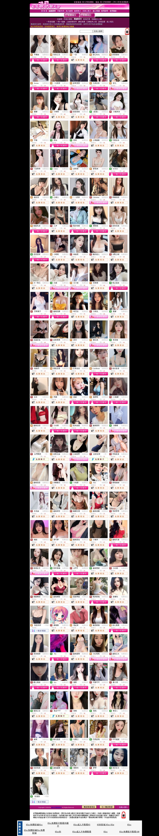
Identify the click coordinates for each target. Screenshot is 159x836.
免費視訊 (45, 55)
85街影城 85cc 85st (105, 825)
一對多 (46, 625)
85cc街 (58, 832)
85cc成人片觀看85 (81, 825)
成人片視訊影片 (56, 807)
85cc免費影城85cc (34, 825)
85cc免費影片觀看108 (129, 832)
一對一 (125, 112)
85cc (129, 825)
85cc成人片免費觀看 (81, 832)
